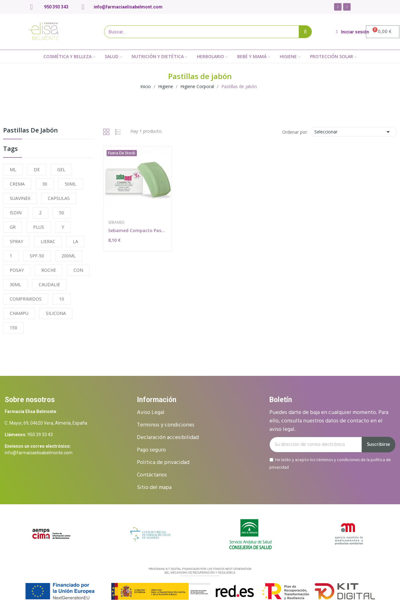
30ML (15, 284)
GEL (61, 169)
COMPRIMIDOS (26, 299)
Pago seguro (151, 450)
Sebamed (116, 222)
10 (61, 299)
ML (13, 169)
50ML (70, 184)
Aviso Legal (150, 412)
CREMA (17, 184)
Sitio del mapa (154, 487)
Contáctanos (152, 475)
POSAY (17, 270)
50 (61, 213)
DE (37, 169)
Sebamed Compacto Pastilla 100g (137, 230)
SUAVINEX (20, 198)
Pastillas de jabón (30, 130)
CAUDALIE (49, 284)
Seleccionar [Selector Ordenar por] (353, 132)
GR (13, 227)
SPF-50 (37, 256)
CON (78, 270)
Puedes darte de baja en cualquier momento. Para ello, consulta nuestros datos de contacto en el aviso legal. (328, 421)
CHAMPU (19, 313)
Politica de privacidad (163, 462)
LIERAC (48, 241)
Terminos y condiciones (165, 425)
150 (13, 328)
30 (44, 184)
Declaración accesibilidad (168, 437)
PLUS (38, 227)
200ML (69, 256)
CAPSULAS (59, 198)
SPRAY (16, 241)
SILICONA (56, 313)
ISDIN (16, 213)
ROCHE (48, 270)
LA (75, 241)
